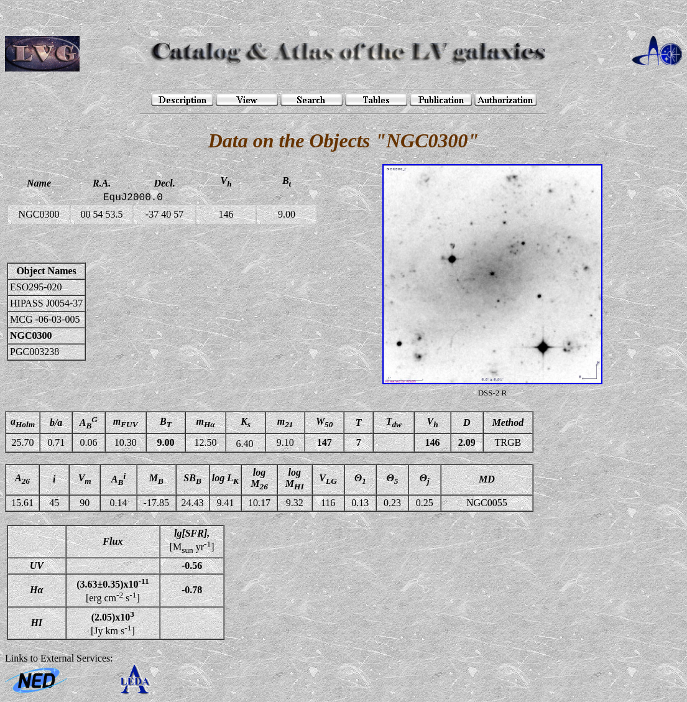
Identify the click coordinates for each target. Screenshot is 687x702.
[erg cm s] (112, 590)
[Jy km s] (113, 623)
